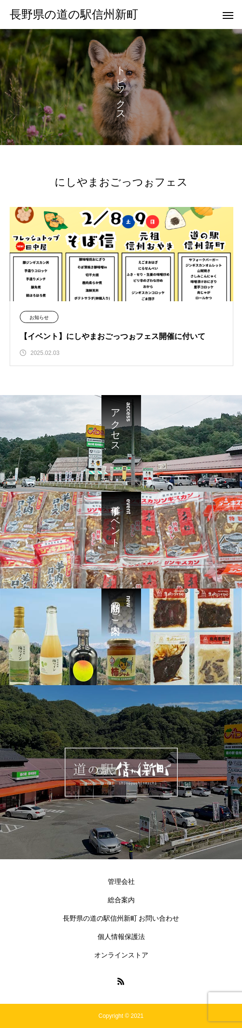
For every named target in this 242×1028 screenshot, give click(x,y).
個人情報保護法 (121, 936)
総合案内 (121, 900)
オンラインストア (121, 955)
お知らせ (39, 317)
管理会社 (121, 881)
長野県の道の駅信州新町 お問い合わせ (121, 918)
